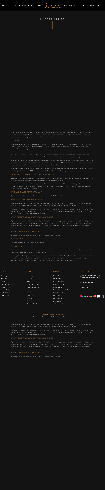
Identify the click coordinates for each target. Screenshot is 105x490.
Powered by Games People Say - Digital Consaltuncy (52, 317)
